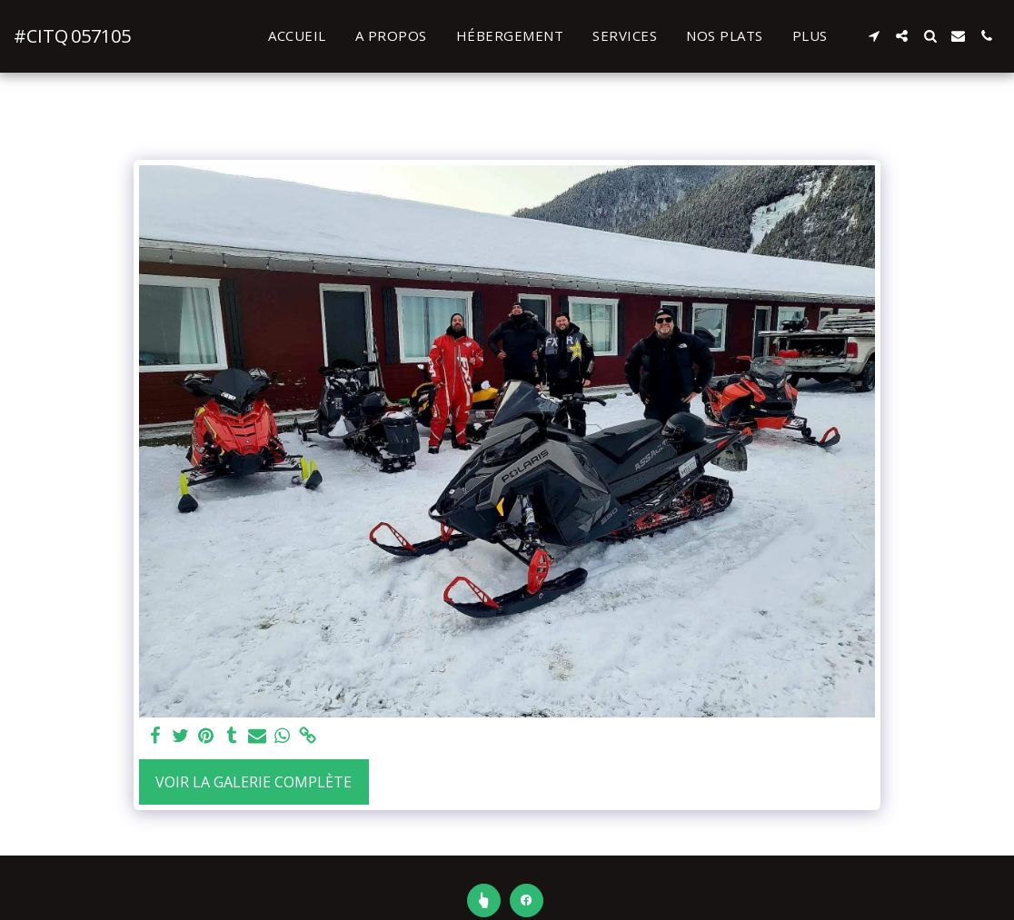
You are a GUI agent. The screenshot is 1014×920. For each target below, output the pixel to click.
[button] (873, 36)
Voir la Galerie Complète (253, 782)
